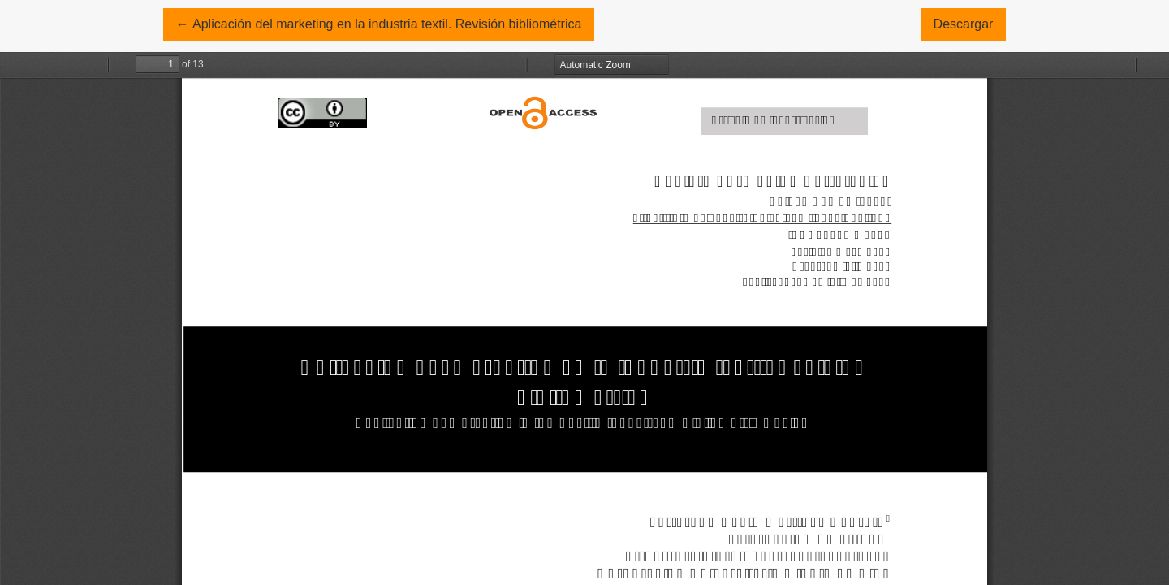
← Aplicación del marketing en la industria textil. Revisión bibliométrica (379, 22)
